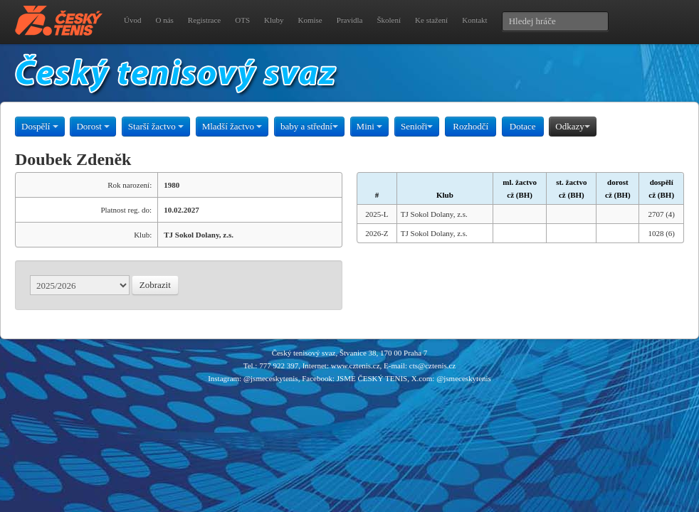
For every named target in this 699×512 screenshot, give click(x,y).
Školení (389, 20)
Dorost (93, 126)
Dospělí (39, 126)
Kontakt (474, 20)
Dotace (523, 126)
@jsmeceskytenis (270, 378)
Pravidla (350, 20)
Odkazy (572, 126)
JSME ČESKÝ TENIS (372, 378)
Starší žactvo (156, 126)
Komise (310, 20)
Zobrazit (155, 284)
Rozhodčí (470, 126)
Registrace (204, 20)
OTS (242, 20)
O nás (164, 20)
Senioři (417, 126)
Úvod (132, 20)
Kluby (274, 20)
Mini (370, 126)
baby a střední (309, 126)
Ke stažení (431, 20)
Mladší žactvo (232, 126)
